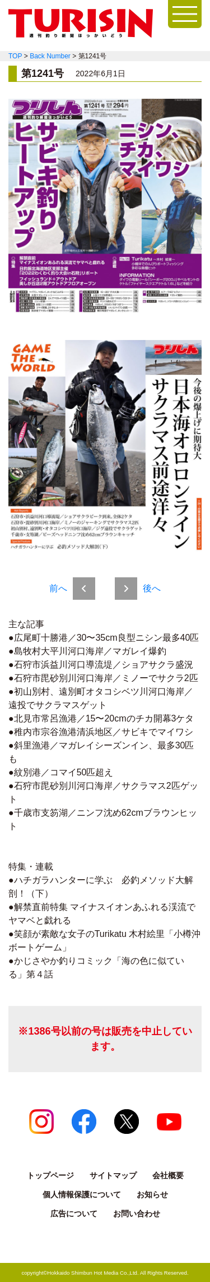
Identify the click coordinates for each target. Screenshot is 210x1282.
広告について (73, 1213)
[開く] (185, 14)
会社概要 (168, 1175)
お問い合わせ (136, 1213)
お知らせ (152, 1194)
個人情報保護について (82, 1194)
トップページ (50, 1175)
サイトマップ (113, 1175)
